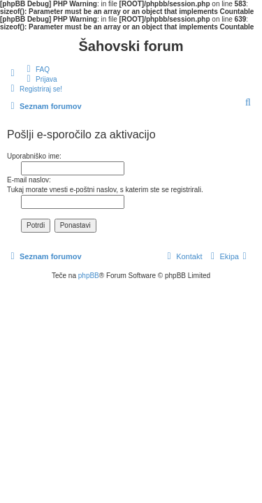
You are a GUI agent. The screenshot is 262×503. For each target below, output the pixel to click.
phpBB (88, 275)
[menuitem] (36, 69)
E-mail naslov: (29, 180)
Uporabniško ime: (34, 156)
